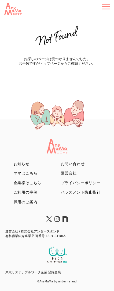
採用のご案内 (26, 202)
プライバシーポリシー (81, 183)
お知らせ (22, 164)
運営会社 (69, 173)
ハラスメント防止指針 (81, 192)
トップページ (50, 63)
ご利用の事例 (26, 192)
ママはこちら (26, 173)
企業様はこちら (28, 183)
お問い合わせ (73, 164)
